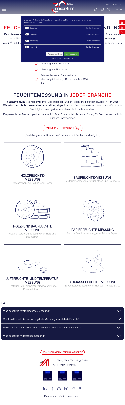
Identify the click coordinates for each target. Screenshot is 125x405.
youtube (58, 389)
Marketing (34, 41)
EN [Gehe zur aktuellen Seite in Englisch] (116, 9)
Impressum (72, 396)
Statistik (33, 34)
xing (52, 389)
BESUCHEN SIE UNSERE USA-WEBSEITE (62, 352)
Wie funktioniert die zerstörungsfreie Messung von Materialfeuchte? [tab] (41, 319)
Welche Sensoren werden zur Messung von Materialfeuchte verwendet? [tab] (43, 327)
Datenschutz (50, 396)
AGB (61, 396)
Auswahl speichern (55, 54)
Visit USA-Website (114, 4)
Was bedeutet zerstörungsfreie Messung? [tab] (26, 311)
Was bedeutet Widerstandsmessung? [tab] (24, 336)
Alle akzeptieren (71, 54)
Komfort (33, 47)
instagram (79, 389)
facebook (73, 389)
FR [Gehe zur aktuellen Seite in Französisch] (121, 9)
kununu (65, 389)
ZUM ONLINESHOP (60, 128)
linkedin (45, 389)
